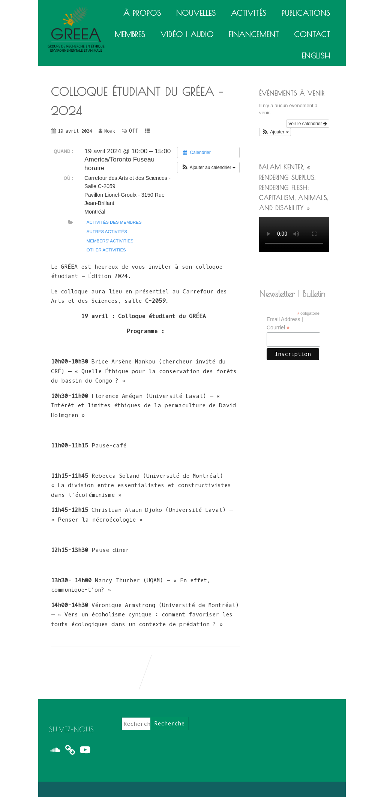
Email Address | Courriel (285, 323)
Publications (306, 13)
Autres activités (107, 231)
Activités (249, 13)
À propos (142, 13)
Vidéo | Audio (187, 34)
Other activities (106, 250)
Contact (312, 34)
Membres (130, 34)
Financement (254, 34)
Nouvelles (196, 13)
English (316, 55)
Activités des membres (114, 222)
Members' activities (110, 241)
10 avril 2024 (75, 131)
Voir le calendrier (307, 123)
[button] (208, 167)
